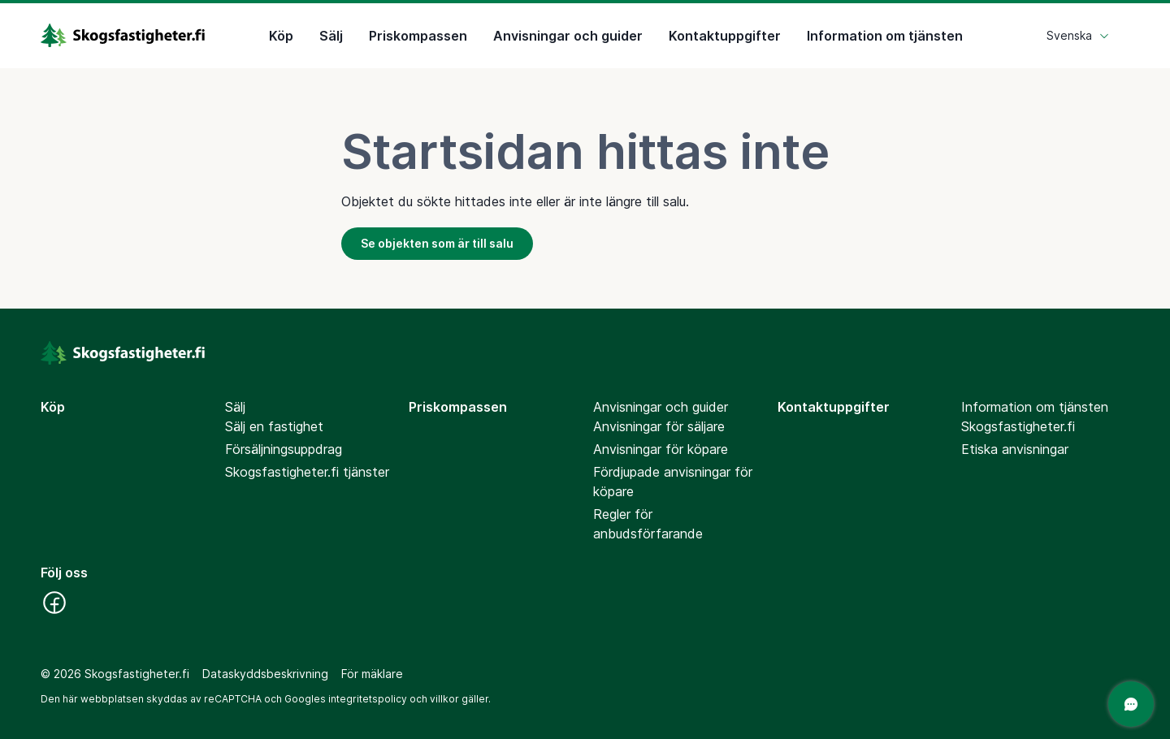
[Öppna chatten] (1131, 704)
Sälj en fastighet (274, 426)
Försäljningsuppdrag (283, 449)
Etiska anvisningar (1014, 449)
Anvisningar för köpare (660, 449)
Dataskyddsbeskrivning (265, 674)
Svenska (1078, 35)
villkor (444, 699)
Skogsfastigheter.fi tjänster (307, 472)
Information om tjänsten (885, 36)
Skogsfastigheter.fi (1018, 426)
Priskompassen (418, 36)
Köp (281, 36)
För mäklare (372, 674)
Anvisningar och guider (568, 36)
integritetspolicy (367, 699)
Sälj (331, 36)
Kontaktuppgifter (725, 36)
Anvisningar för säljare (659, 426)
